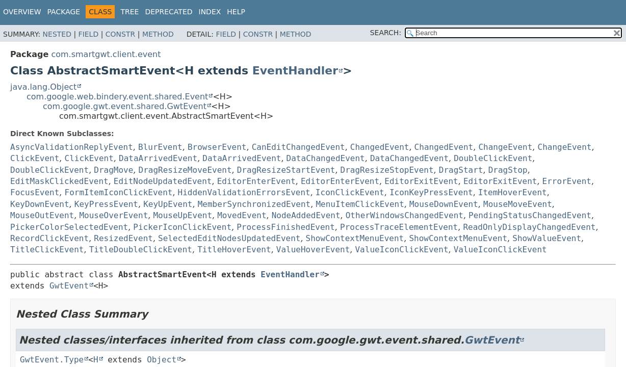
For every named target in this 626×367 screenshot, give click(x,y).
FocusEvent (34, 192)
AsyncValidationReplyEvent (71, 147)
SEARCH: (385, 33)
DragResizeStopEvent (387, 170)
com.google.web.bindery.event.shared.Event (117, 96)
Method (158, 34)
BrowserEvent (217, 147)
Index (210, 12)
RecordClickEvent (49, 238)
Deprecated (168, 12)
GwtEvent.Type (52, 359)
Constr (120, 34)
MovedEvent (241, 215)
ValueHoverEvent (313, 249)
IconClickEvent (350, 192)
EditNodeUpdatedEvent (163, 181)
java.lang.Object (43, 87)
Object (161, 359)
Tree (129, 12)
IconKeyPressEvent (431, 192)
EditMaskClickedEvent (59, 181)
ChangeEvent (505, 147)
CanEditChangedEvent (298, 147)
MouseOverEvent (113, 215)
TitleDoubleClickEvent (140, 249)
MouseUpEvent (182, 215)
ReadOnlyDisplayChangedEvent (529, 227)
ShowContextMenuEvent (355, 238)
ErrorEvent (566, 181)
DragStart (461, 170)
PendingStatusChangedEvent (529, 215)
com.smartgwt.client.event (106, 54)
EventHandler (295, 70)
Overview (22, 12)
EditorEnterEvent (256, 181)
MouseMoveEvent (517, 204)
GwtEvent (69, 286)
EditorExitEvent (421, 181)
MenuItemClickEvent (360, 204)
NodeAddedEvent (306, 215)
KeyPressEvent (106, 204)
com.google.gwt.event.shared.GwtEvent (124, 106)
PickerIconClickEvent (182, 227)
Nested (57, 34)
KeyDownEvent (39, 204)
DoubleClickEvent (493, 158)
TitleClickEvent (47, 249)
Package (64, 12)
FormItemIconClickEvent (119, 192)
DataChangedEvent (325, 158)
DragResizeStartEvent (286, 170)
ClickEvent (34, 158)
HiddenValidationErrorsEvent (244, 192)
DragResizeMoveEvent (185, 170)
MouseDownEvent (443, 204)
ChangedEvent (379, 147)
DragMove (113, 170)
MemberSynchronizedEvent (254, 204)
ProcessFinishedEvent (286, 227)
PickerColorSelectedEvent (69, 227)
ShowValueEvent (546, 238)
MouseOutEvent (42, 215)
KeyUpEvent (167, 204)
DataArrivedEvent (158, 158)
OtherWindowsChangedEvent (404, 215)
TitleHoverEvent (234, 249)
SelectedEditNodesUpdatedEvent (229, 238)
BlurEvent (160, 147)
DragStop (508, 170)
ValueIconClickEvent (401, 249)
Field (89, 34)
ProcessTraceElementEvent (399, 227)
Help (236, 12)
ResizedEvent (123, 238)
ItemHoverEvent (512, 192)
